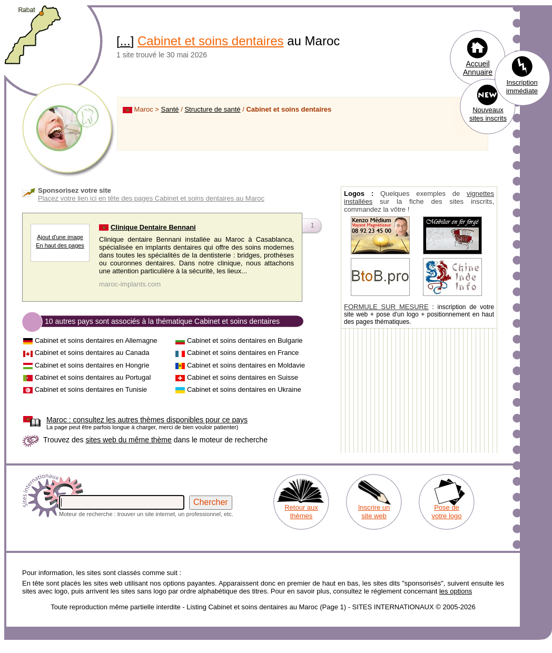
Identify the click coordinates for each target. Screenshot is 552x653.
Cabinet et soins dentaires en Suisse (242, 377)
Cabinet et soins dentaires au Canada (92, 353)
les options (455, 591)
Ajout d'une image (60, 237)
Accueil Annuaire (477, 68)
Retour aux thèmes (301, 511)
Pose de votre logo (446, 511)
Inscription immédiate (522, 86)
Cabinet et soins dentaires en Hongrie (92, 365)
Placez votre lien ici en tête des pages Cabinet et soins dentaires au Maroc (151, 198)
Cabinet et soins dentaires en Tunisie (91, 389)
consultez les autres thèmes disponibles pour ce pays (147, 419)
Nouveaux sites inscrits (488, 114)
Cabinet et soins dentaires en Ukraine (244, 389)
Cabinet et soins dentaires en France (243, 353)
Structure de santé (212, 109)
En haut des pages (60, 245)
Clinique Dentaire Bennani (153, 227)
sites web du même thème (128, 440)
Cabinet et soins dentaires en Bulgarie (245, 340)
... (125, 41)
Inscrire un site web (374, 511)
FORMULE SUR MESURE (386, 307)
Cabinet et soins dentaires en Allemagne (96, 340)
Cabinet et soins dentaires (210, 41)
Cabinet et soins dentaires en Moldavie (246, 365)
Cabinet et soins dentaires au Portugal (93, 377)
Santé (170, 109)
